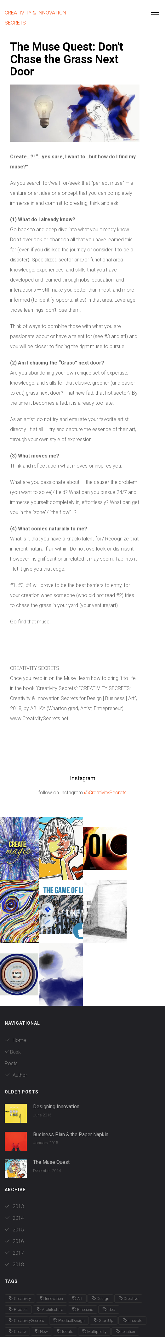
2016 (14, 1178)
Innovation (51, 1235)
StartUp (103, 1257)
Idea (108, 1246)
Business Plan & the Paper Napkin (70, 1072)
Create (17, 1268)
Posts (11, 1001)
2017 (14, 1190)
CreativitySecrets (26, 1257)
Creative (128, 1235)
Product (18, 1246)
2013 (14, 1144)
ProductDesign (69, 1257)
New (41, 1268)
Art (77, 1235)
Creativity (20, 1235)
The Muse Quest (51, 1099)
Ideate (65, 1268)
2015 (14, 1167)
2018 (14, 1202)
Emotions (82, 1246)
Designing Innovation (56, 1044)
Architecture (50, 1246)
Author (16, 1012)
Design (100, 1235)
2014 (14, 1155)
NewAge (19, 1279)
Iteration (125, 1268)
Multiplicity (94, 1268)
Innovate (132, 1257)
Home (15, 977)
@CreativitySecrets (105, 793)
